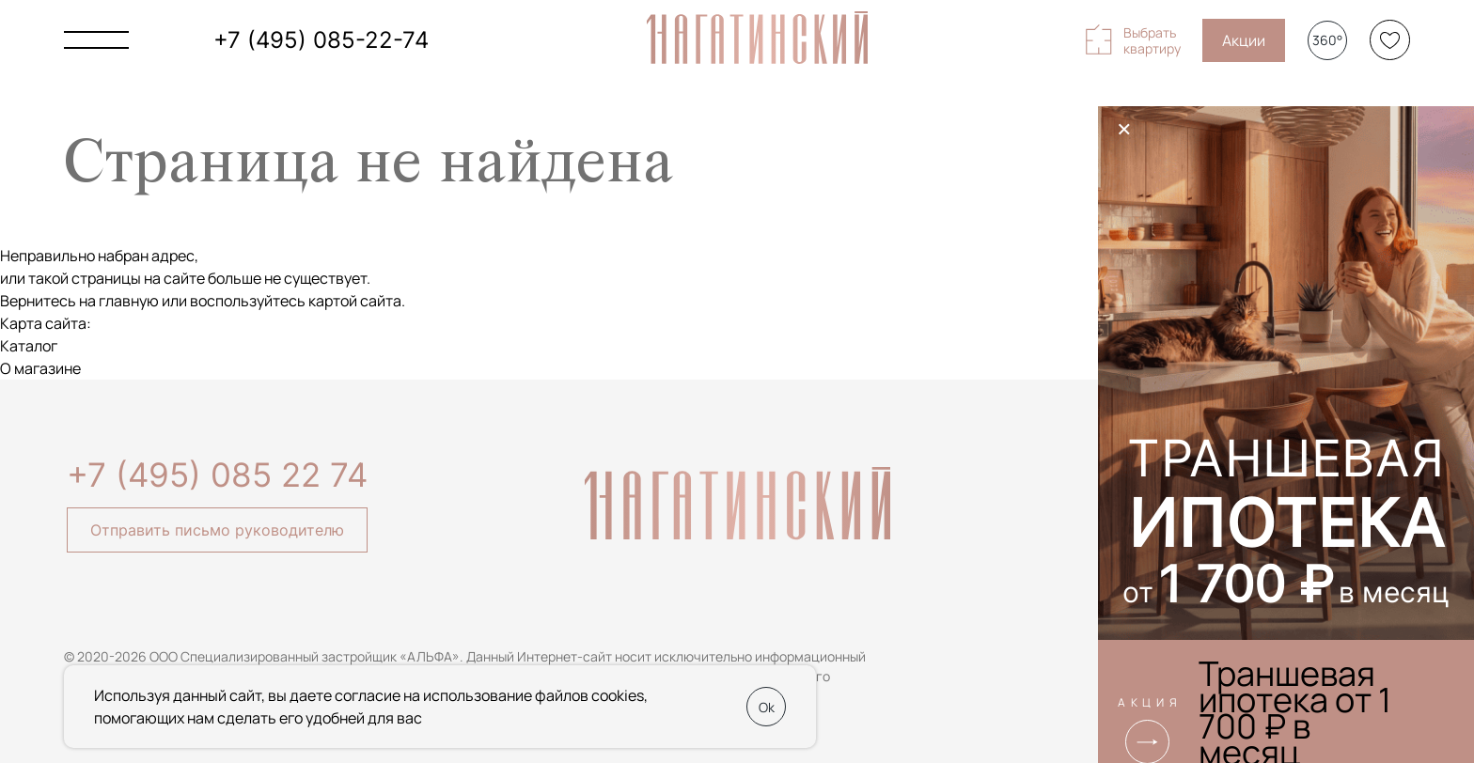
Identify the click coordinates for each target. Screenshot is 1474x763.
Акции (1243, 40)
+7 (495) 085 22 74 (217, 474)
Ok (767, 707)
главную (129, 300)
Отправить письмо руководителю (217, 530)
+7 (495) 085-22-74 (321, 40)
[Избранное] (1390, 40)
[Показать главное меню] (96, 40)
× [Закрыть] (1124, 128)
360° (1327, 40)
